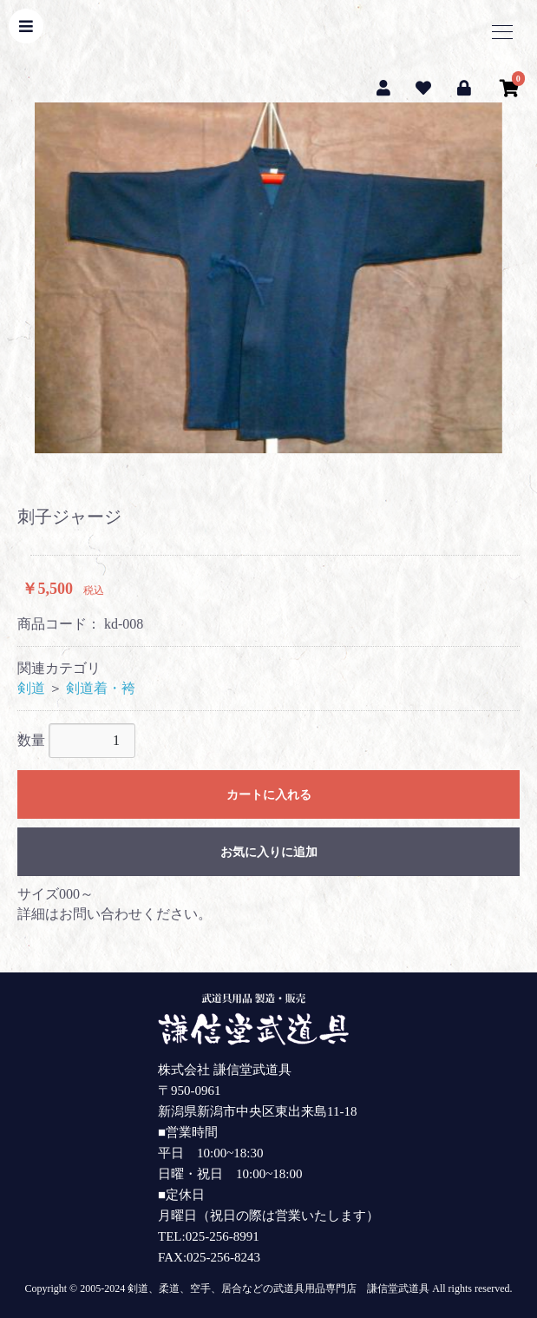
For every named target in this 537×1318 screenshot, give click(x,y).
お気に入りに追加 (269, 852)
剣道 (31, 688)
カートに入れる (268, 794)
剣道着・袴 (100, 688)
